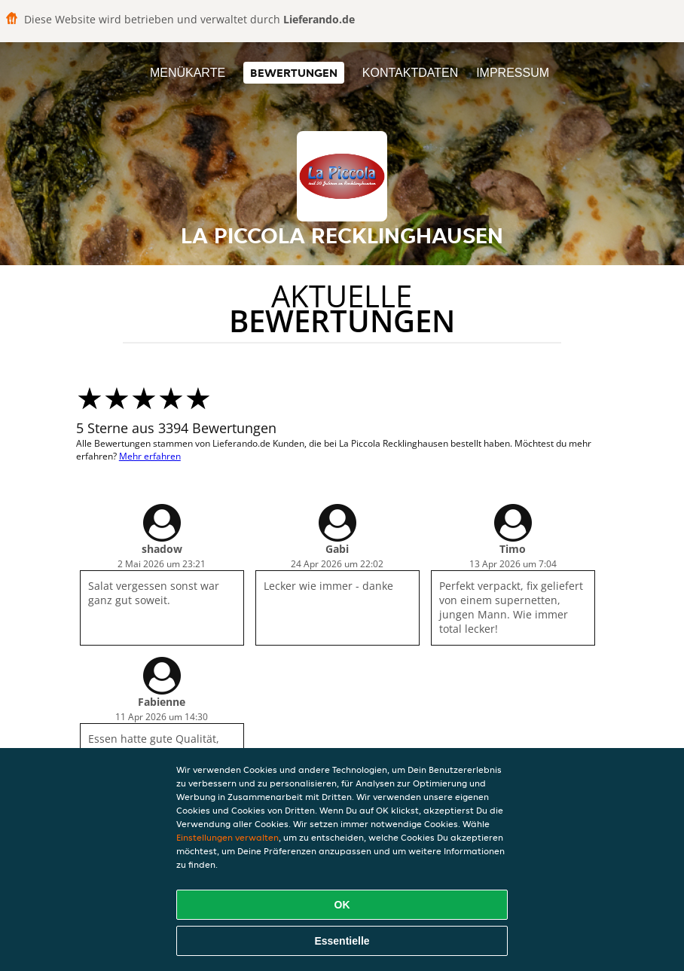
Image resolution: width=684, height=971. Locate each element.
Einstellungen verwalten (227, 837)
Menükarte (187, 72)
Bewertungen (293, 73)
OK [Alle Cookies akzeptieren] (342, 905)
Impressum (512, 72)
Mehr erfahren (150, 456)
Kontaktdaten (410, 72)
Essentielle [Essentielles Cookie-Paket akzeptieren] (341, 941)
